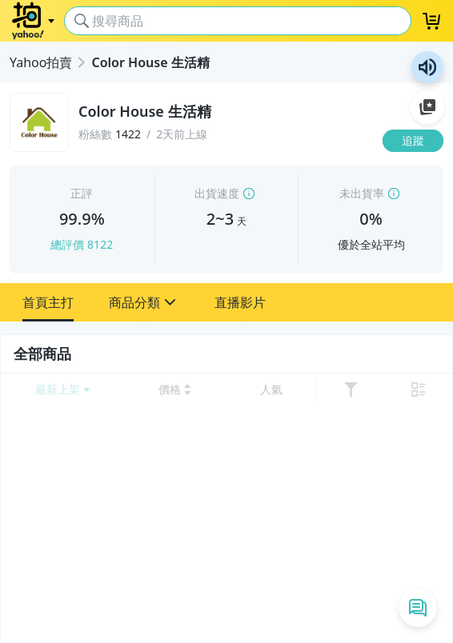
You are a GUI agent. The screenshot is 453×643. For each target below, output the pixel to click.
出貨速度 (216, 193)
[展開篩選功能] (351, 389)
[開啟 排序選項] (62, 389)
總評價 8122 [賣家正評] (81, 244)
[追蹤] (413, 141)
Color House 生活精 (150, 62)
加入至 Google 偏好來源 (427, 107)
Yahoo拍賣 (41, 62)
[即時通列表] (418, 608)
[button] (48, 302)
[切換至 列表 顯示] (419, 389)
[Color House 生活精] (225, 112)
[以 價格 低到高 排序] (175, 389)
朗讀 (427, 67)
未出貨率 (361, 193)
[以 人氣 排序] (271, 389)
